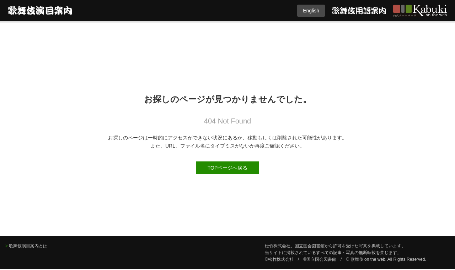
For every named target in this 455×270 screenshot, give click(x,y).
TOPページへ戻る (228, 168)
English (311, 10)
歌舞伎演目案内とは (28, 245)
